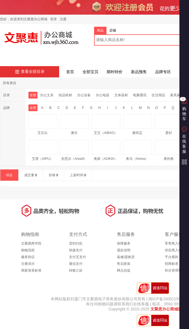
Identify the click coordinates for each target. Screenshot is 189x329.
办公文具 (47, 95)
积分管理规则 (175, 270)
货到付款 (76, 243)
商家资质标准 (31, 270)
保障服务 (123, 243)
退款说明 (123, 250)
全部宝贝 (90, 72)
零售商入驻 (173, 243)
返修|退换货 (126, 257)
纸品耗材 (65, 95)
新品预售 (139, 72)
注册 (63, 19)
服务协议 (28, 257)
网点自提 (123, 270)
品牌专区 (163, 72)
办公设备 (84, 95)
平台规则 (171, 257)
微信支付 (76, 264)
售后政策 (123, 264)
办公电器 (102, 95)
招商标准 (171, 264)
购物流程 (28, 250)
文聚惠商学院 (31, 243)
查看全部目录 (33, 72)
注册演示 (28, 264)
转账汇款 (76, 270)
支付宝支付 (77, 257)
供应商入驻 (173, 250)
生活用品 (158, 95)
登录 (53, 19)
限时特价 (115, 72)
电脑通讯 (139, 95)
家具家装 (177, 95)
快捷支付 (76, 250)
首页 (70, 72)
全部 (33, 95)
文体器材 (121, 95)
